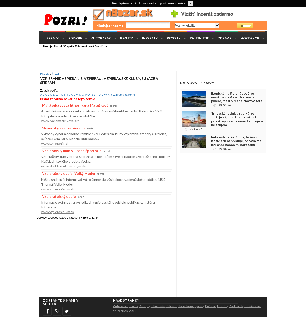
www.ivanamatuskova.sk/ (60, 121)
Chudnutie (199, 38)
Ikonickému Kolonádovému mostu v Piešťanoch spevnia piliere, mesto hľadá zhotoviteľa (236, 97)
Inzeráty (150, 38)
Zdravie (224, 38)
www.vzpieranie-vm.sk (57, 189)
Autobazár (101, 38)
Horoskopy (186, 306)
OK (190, 3)
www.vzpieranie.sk (55, 143)
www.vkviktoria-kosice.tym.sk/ (63, 166)
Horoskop (250, 38)
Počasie (75, 38)
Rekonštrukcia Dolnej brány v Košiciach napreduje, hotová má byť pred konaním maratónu (236, 141)
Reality (126, 38)
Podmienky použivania (245, 306)
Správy (53, 38)
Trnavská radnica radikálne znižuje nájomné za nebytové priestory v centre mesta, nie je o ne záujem (237, 119)
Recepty (173, 38)
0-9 (42, 94)
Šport (55, 74)
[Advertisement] (156, 59)
